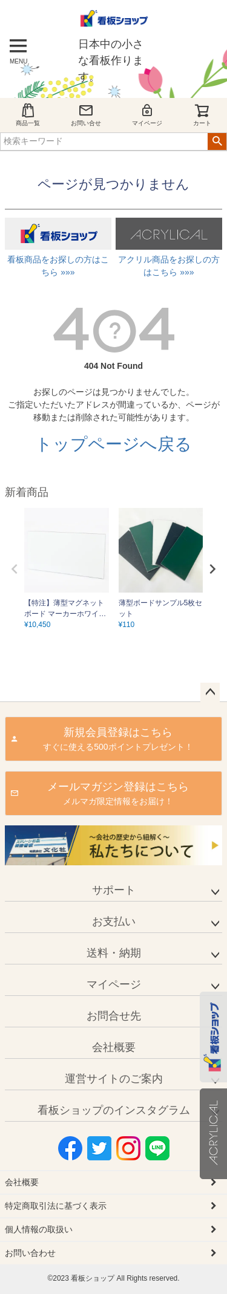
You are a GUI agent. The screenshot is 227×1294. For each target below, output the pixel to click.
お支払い (114, 921)
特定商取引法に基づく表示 (56, 1206)
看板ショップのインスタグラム (114, 1110)
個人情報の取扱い (39, 1229)
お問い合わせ (30, 1253)
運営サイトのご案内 (114, 1079)
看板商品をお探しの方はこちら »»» (58, 259)
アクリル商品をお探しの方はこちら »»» (169, 259)
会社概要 (114, 1047)
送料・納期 (114, 953)
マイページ (147, 114)
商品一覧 (28, 114)
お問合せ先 (114, 1016)
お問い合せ (86, 114)
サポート (114, 890)
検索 (217, 141)
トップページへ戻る (113, 444)
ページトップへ (210, 692)
